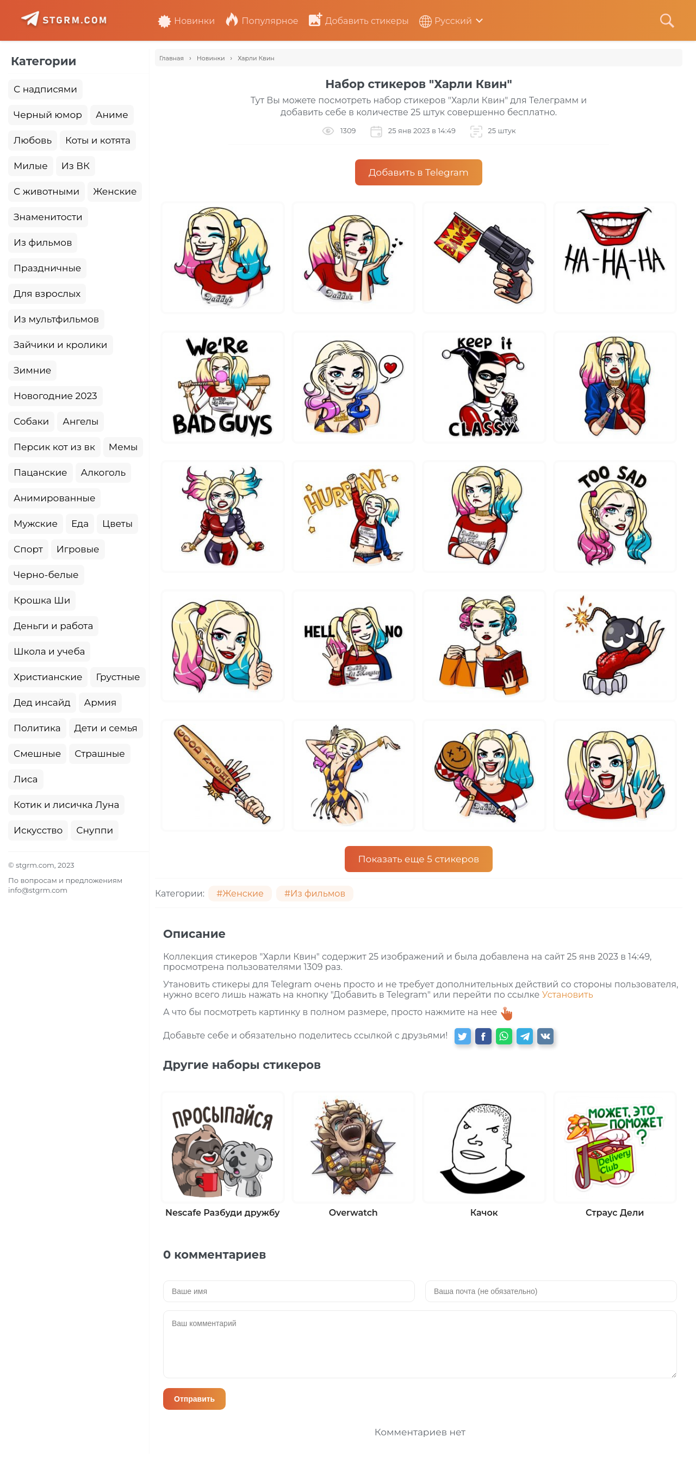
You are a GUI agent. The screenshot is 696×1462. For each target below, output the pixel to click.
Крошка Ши (42, 600)
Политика (37, 728)
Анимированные (54, 498)
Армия (100, 702)
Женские (114, 191)
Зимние (32, 370)
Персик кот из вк (54, 446)
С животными (46, 191)
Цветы (117, 523)
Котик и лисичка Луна (66, 804)
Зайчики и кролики (61, 344)
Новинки (186, 21)
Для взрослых (47, 293)
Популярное (261, 21)
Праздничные (47, 268)
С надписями (45, 89)
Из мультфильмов (56, 319)
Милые (31, 165)
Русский (445, 21)
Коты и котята (97, 140)
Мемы (123, 446)
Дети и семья (106, 728)
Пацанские (40, 472)
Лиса (26, 779)
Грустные (118, 676)
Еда (80, 523)
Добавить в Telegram (419, 172)
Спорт (28, 549)
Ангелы (80, 421)
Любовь (33, 140)
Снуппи (94, 830)
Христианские (48, 676)
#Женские (240, 893)
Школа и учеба (49, 651)
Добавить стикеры (359, 21)
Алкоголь (103, 472)
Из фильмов (43, 242)
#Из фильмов (314, 893)
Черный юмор (48, 114)
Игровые (78, 549)
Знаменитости (48, 216)
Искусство (38, 830)
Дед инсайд (42, 702)
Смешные (37, 753)
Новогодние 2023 (55, 395)
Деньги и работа (53, 625)
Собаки (31, 421)
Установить (567, 995)
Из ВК (75, 165)
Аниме (112, 114)
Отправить (194, 1399)
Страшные (99, 753)
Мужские (36, 523)
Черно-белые (46, 574)
